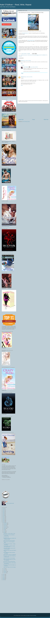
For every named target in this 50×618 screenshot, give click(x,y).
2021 (4, 511)
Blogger (35, 615)
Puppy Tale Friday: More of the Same (9, 540)
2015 (4, 519)
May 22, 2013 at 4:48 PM (27, 60)
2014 (4, 520)
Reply (22, 63)
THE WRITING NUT (25, 33)
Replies (23, 65)
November (5, 524)
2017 (4, 516)
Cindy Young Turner (31, 40)
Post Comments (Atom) (26, 121)
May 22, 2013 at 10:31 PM (28, 76)
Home (33, 119)
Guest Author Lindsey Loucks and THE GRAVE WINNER (9, 548)
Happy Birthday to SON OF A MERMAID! (9, 554)
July (4, 529)
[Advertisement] (5, 597)
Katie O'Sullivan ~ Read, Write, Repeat (15, 5)
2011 (4, 575)
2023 (4, 508)
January (5, 572)
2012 (4, 574)
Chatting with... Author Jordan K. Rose (9, 533)
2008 (4, 579)
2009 (4, 578)
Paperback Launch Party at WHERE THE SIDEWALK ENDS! (9, 538)
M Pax (22, 60)
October (5, 525)
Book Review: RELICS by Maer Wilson (9, 561)
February (5, 571)
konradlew (28, 615)
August (5, 528)
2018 (4, 515)
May (4, 532)
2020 (4, 512)
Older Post (46, 119)
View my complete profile (10, 503)
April (4, 568)
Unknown (22, 76)
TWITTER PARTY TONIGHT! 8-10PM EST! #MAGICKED (9, 546)
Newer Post (20, 119)
